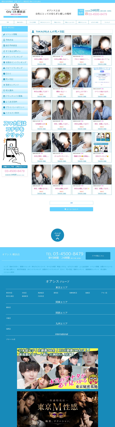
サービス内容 (33, 22)
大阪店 (8, 318)
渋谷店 (24, 293)
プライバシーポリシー (13, 107)
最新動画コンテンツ (92, 269)
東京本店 (9, 293)
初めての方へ (20, 22)
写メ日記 (8, 79)
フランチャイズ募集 (13, 96)
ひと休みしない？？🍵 (102, 59)
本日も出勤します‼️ (61, 188)
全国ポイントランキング (14, 62)
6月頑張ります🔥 (41, 124)
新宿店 (56, 293)
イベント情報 (10, 34)
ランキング (107, 22)
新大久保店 (10, 296)
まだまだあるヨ (71, 209)
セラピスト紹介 (94, 22)
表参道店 (41, 293)
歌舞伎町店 (73, 293)
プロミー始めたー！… (81, 59)
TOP (8, 22)
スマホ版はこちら (98, 256)
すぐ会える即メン (12, 51)
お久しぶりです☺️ (82, 91)
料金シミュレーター (69, 22)
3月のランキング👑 (102, 156)
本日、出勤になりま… (41, 188)
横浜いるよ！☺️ (61, 91)
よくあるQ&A (10, 102)
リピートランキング (13, 68)
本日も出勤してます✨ (81, 188)
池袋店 (87, 293)
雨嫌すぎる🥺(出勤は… (82, 156)
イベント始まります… (102, 91)
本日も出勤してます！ (41, 91)
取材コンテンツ (11, 85)
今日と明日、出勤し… (41, 156)
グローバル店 (10, 339)
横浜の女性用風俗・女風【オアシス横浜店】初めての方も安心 (21, 1)
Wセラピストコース (45, 22)
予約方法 (8, 40)
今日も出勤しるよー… (61, 59)
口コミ (7, 74)
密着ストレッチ (25, 266)
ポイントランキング (13, 57)
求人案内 (8, 90)
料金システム (57, 22)
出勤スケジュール (82, 22)
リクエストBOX (11, 113)
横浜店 (8, 307)
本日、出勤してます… (61, 124)
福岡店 (8, 329)
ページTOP (57, 236)
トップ (6, 266)
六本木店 (41, 296)
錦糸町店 (25, 296)
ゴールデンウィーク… (61, 156)
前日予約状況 (10, 45)
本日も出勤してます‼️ (41, 59)
